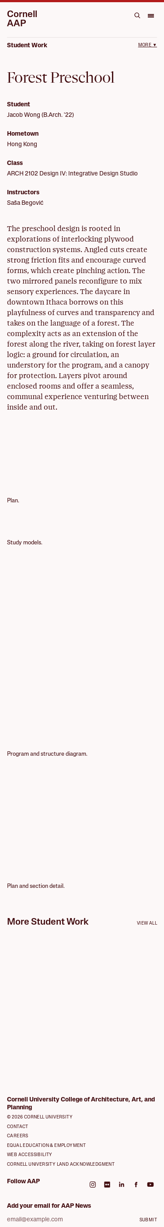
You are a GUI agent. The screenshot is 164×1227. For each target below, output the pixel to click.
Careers (17, 1136)
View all (147, 923)
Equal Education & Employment (46, 1145)
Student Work (27, 45)
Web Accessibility (29, 1155)
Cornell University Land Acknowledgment (61, 1164)
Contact (17, 1127)
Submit (148, 1220)
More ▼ (147, 45)
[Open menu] (150, 15)
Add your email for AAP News (49, 1206)
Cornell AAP (22, 19)
